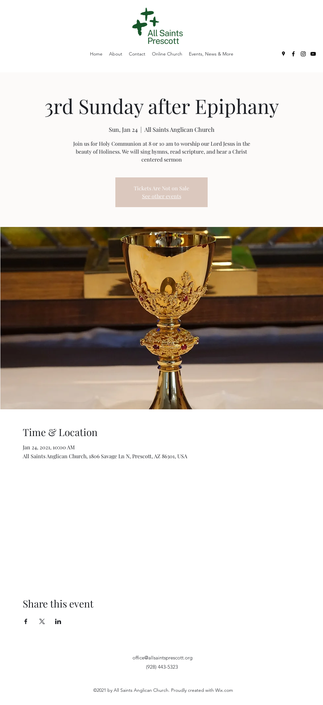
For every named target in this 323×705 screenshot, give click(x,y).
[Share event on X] (42, 621)
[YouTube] (313, 54)
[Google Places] (283, 54)
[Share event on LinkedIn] (58, 621)
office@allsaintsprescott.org (162, 657)
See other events (161, 196)
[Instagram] (303, 54)
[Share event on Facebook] (26, 621)
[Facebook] (293, 54)
